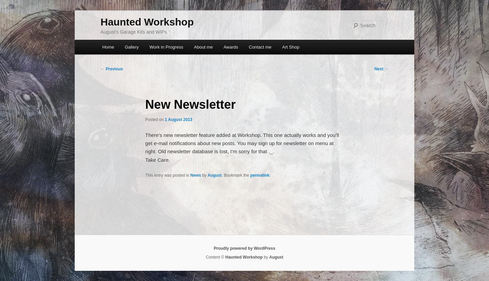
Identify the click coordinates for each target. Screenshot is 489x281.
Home (108, 47)
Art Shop (291, 47)
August (214, 175)
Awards (230, 47)
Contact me (260, 47)
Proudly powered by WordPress (244, 248)
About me (203, 47)
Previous (112, 69)
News (196, 175)
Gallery (132, 47)
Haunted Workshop (147, 22)
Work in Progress (166, 47)
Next (381, 69)
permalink (260, 175)
